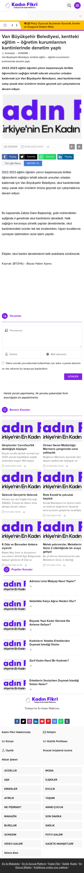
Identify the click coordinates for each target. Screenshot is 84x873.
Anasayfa (8, 53)
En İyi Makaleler (11, 863)
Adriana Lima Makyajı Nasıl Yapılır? (52, 581)
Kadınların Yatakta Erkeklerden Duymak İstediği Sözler (49, 642)
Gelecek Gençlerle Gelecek (19, 495)
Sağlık (65, 863)
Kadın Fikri (54, 863)
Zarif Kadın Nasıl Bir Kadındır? (49, 660)
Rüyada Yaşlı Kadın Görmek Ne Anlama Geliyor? (49, 622)
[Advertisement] (42, 289)
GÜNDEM (23, 53)
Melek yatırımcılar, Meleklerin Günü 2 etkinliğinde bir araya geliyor (62, 548)
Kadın (74, 863)
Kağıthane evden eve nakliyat (50, 867)
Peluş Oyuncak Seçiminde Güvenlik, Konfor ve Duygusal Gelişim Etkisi (52, 25)
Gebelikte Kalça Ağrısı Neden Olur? (52, 601)
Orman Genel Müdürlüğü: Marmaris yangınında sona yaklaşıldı (60, 448)
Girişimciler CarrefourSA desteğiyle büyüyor (18, 447)
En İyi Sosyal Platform (34, 863)
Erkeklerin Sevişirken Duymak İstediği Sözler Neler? (54, 682)
